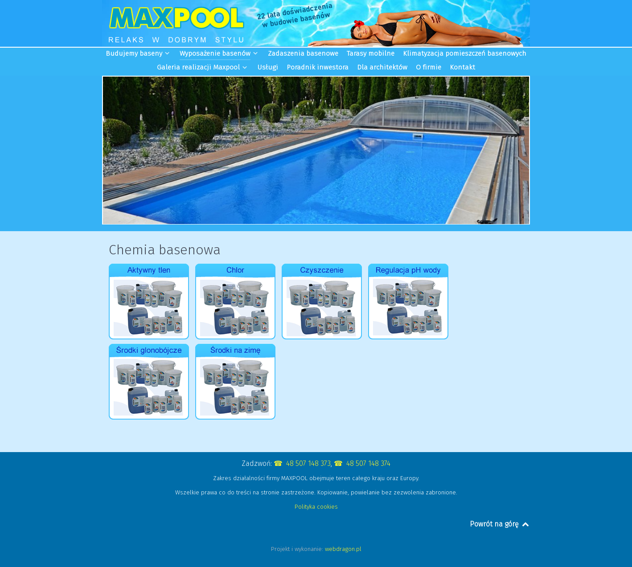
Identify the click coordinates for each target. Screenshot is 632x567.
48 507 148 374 (368, 463)
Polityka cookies (316, 506)
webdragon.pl (343, 549)
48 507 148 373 (308, 463)
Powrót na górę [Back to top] (500, 524)
